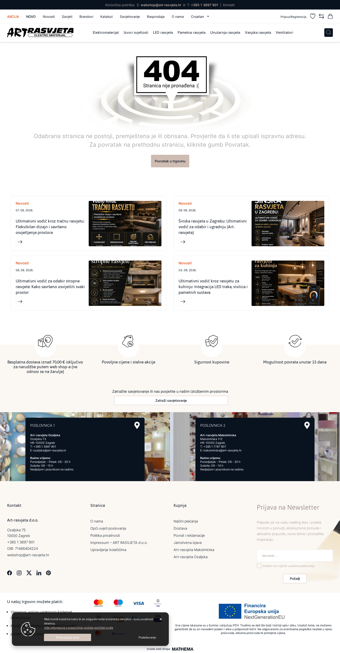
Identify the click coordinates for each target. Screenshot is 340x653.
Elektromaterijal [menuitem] (106, 32)
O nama (178, 17)
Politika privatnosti (105, 535)
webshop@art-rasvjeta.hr (161, 5)
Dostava (180, 528)
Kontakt (229, 5)
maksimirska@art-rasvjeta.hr (222, 450)
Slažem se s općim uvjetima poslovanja (289, 566)
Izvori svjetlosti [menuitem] (136, 32)
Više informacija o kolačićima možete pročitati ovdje (78, 627)
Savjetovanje (130, 17)
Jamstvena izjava (188, 542)
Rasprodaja (156, 17)
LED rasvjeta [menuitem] (163, 32)
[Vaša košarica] (330, 17)
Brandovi (86, 17)
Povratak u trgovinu (170, 161)
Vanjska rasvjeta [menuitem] (258, 32)
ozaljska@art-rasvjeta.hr (49, 450)
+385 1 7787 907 (215, 446)
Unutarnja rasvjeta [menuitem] (225, 32)
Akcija (13, 17)
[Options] (147, 637)
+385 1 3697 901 (204, 5)
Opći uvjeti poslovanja (108, 528)
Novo (31, 17)
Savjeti (67, 17)
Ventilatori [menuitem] (284, 32)
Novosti (49, 17)
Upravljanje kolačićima (108, 549)
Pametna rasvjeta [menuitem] (191, 32)
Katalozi (106, 17)
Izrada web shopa (158, 649)
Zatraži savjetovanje (171, 400)
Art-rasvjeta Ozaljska (191, 557)
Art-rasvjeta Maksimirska (194, 549)
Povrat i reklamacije (189, 535)
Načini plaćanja (186, 521)
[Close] (67, 637)
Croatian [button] (198, 17)
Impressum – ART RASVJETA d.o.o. (119, 542)
